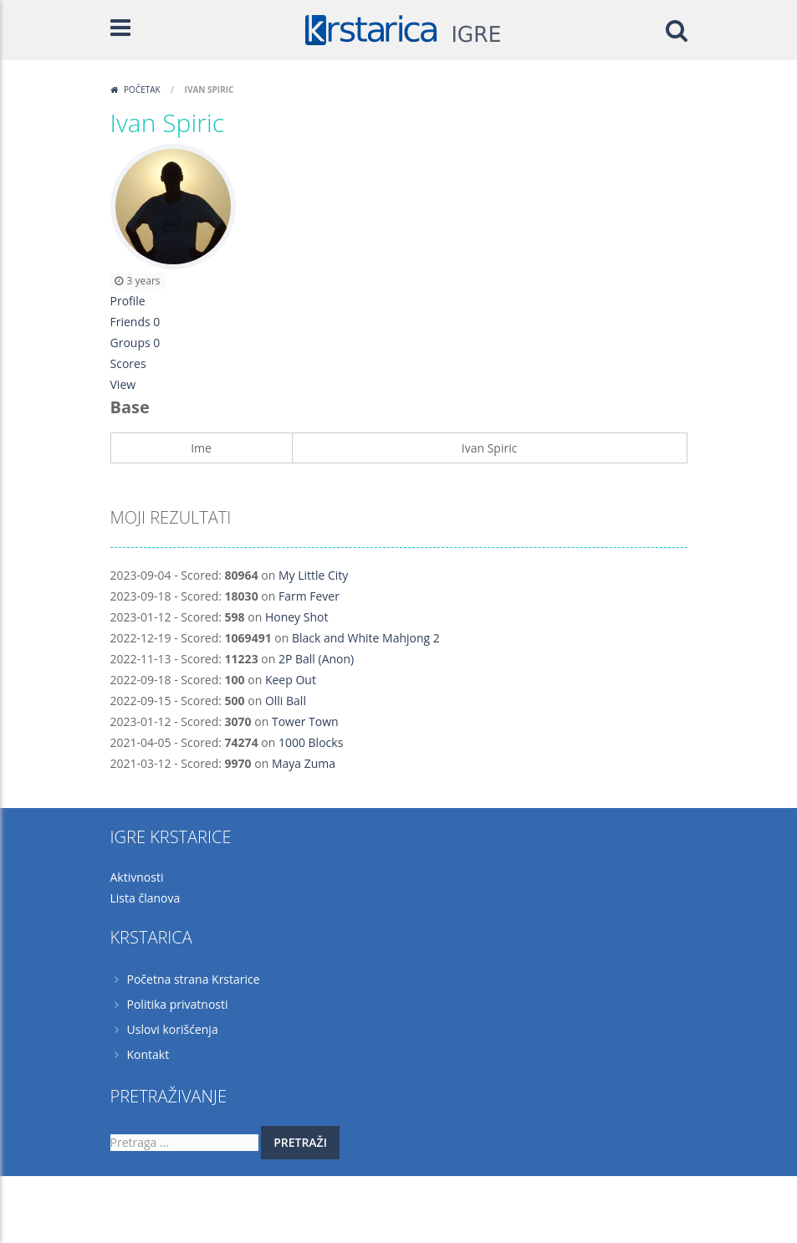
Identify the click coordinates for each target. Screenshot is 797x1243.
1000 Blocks (310, 742)
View (123, 384)
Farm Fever (309, 596)
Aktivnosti (137, 877)
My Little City (313, 575)
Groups (135, 342)
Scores (128, 363)
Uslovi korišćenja (172, 1029)
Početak (142, 89)
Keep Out (290, 680)
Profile (128, 301)
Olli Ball (285, 700)
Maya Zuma (303, 763)
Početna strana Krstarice (193, 979)
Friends (135, 322)
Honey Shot (297, 617)
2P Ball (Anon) (316, 659)
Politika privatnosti (177, 1004)
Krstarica (215, 1197)
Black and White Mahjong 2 (366, 638)
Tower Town (305, 721)
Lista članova (145, 898)
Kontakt (148, 1054)
